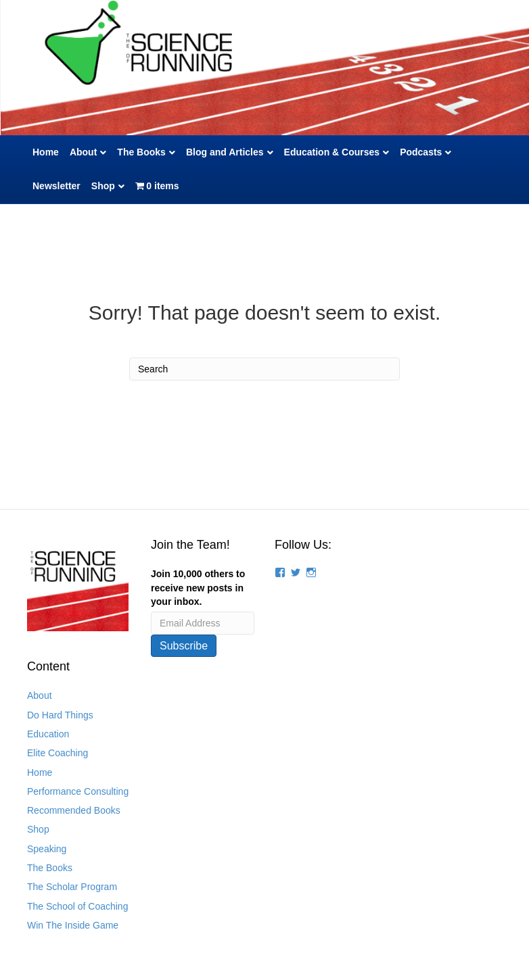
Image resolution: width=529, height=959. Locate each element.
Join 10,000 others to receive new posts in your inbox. (198, 587)
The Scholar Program (72, 886)
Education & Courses (332, 152)
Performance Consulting (78, 791)
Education (48, 734)
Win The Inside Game (72, 925)
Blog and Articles (225, 152)
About (83, 152)
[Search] (264, 369)
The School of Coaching (77, 906)
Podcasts (421, 152)
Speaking (46, 848)
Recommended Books (73, 810)
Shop (103, 185)
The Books (141, 152)
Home (45, 152)
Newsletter (56, 185)
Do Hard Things (60, 715)
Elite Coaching (57, 752)
